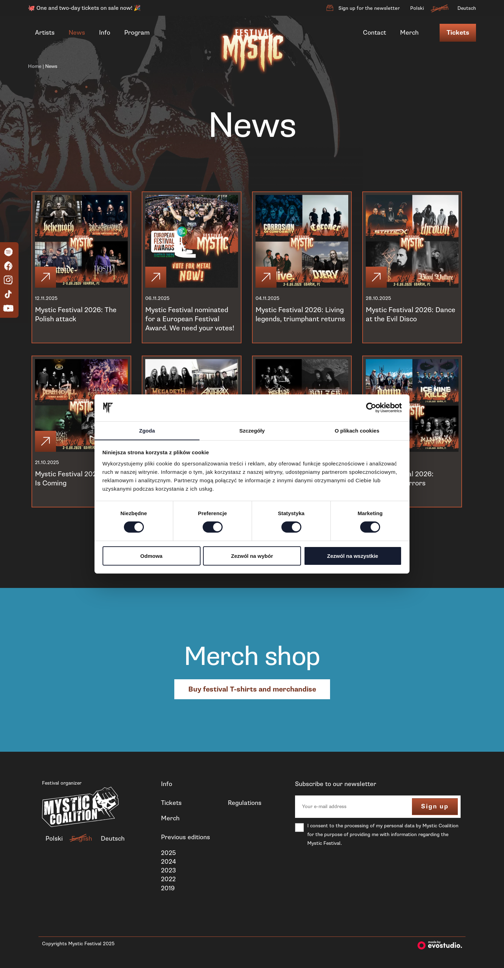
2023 (168, 870)
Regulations (244, 803)
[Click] (46, 276)
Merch (409, 32)
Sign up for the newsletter (369, 8)
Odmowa (151, 556)
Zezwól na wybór (252, 556)
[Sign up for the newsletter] (329, 8)
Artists (45, 32)
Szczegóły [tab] (252, 430)
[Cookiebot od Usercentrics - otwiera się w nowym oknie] (371, 407)
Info (104, 32)
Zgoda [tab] (147, 430)
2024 (168, 861)
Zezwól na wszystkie (352, 556)
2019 (168, 888)
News (77, 32)
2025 (168, 853)
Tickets (458, 33)
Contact (374, 32)
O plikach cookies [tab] (357, 430)
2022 (168, 879)
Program (137, 32)
